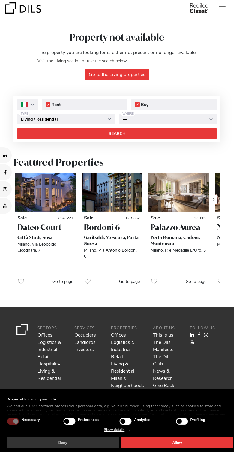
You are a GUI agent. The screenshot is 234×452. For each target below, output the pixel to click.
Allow (177, 443)
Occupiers (85, 334)
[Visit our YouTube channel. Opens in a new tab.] (6, 206)
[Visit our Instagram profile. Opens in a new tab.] (6, 189)
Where (128, 113)
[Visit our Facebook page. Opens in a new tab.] (6, 172)
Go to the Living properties (117, 74)
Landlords (85, 342)
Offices (45, 334)
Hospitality (49, 363)
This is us (163, 334)
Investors (84, 349)
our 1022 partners (37, 406)
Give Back (163, 385)
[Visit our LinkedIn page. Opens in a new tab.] (6, 155)
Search (117, 133)
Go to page (62, 281)
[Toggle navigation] (222, 8)
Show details (114, 430)
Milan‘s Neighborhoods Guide (127, 385)
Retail (44, 356)
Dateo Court (39, 227)
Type (24, 113)
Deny (62, 443)
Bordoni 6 (102, 227)
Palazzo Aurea (175, 227)
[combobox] (27, 104)
